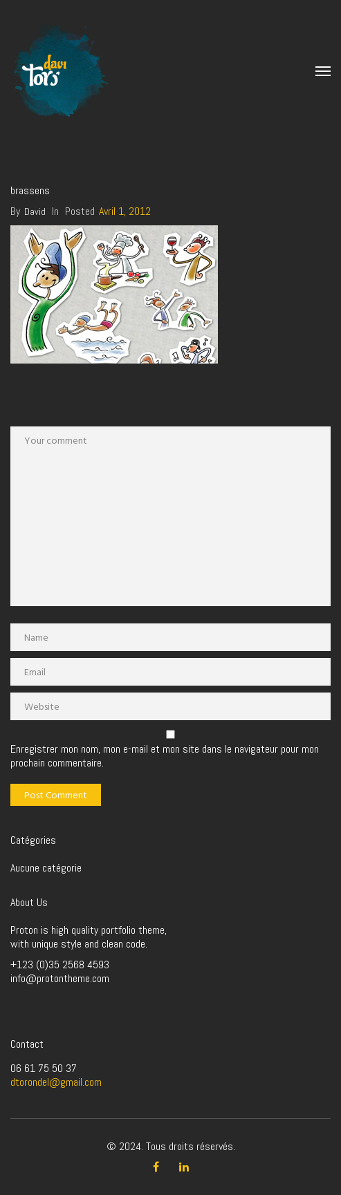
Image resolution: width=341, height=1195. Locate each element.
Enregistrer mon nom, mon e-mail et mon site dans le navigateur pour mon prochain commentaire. (164, 756)
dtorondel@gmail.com (56, 1082)
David (35, 211)
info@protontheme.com (59, 978)
